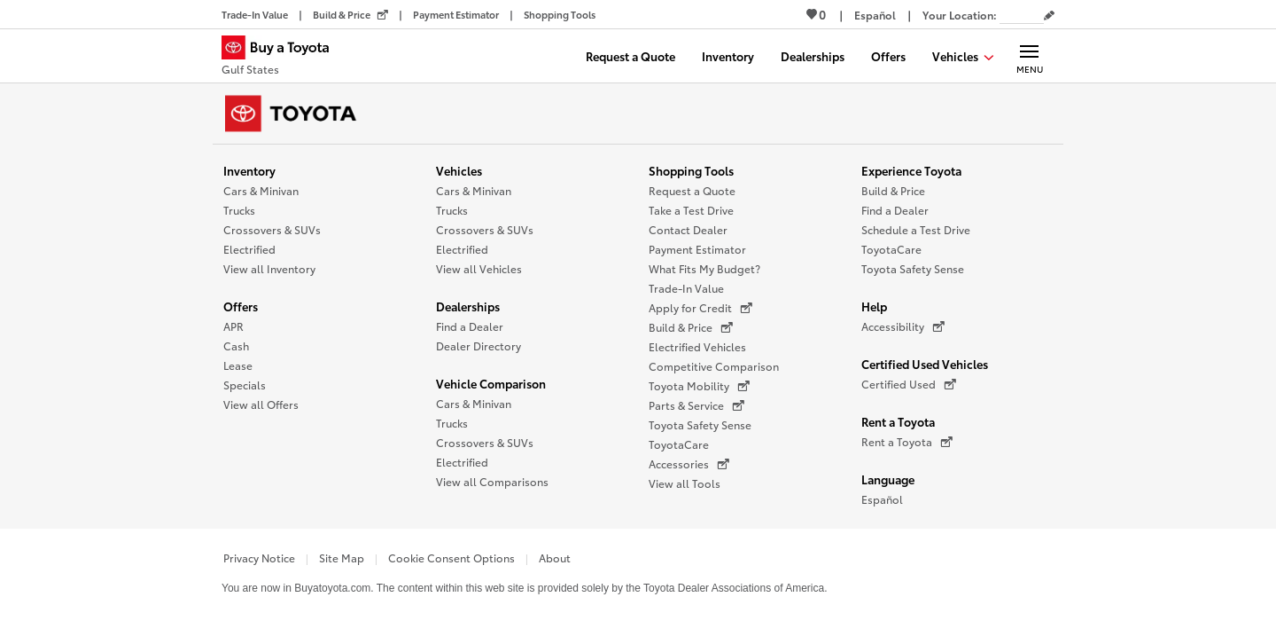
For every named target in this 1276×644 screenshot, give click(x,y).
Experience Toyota (911, 170)
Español (882, 499)
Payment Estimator (697, 248)
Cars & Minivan (261, 190)
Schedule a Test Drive (915, 229)
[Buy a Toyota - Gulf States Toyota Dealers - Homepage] (283, 57)
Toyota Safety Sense (700, 424)
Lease (238, 365)
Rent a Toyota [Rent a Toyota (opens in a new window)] (907, 442)
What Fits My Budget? (704, 268)
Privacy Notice (259, 557)
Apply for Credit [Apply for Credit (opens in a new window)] (700, 308)
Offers (240, 306)
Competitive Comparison (714, 365)
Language (887, 479)
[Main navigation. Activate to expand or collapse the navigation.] (1029, 55)
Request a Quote (692, 190)
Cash (236, 345)
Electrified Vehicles (697, 346)
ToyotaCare (679, 444)
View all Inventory (269, 268)
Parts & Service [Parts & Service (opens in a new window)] (696, 405)
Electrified (249, 248)
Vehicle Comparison (491, 383)
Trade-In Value (686, 287)
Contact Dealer (688, 229)
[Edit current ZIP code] (1049, 16)
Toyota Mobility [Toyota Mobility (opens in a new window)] (699, 386)
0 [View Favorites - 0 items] (816, 14)
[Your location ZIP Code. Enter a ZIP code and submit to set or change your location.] (1022, 14)
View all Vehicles (479, 268)
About (555, 557)
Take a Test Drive (691, 209)
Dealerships (468, 306)
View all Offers (261, 404)
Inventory (249, 170)
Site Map (341, 557)
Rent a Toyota (898, 421)
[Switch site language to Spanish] (875, 14)
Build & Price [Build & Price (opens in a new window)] (691, 327)
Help (874, 306)
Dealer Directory (478, 345)
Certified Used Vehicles (924, 364)
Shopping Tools (691, 170)
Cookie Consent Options (451, 557)
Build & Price (893, 190)
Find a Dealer (469, 326)
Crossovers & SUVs (272, 229)
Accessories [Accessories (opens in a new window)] (689, 464)
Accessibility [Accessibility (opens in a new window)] (903, 326)
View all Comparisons (492, 481)
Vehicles (459, 170)
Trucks (239, 209)
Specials (244, 384)
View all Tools (684, 483)
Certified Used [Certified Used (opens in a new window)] (908, 384)
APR (233, 326)
